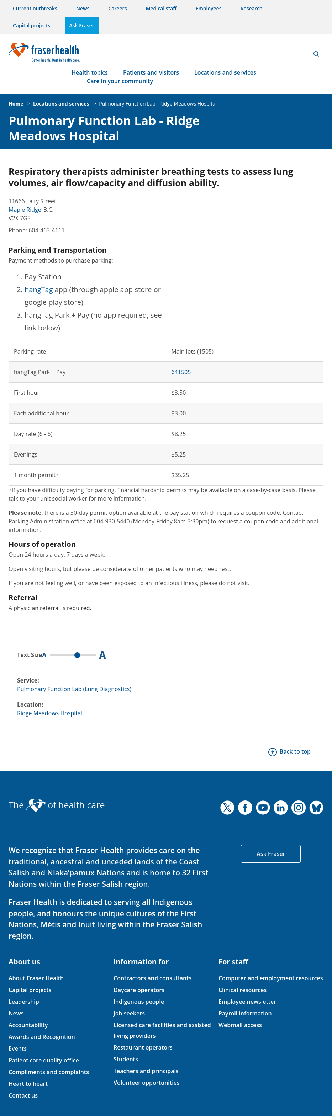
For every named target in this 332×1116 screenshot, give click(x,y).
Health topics (90, 72)
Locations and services (225, 72)
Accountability (28, 1025)
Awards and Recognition (42, 1037)
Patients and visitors (151, 72)
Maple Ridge (25, 210)
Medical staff (161, 8)
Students (126, 1059)
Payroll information (245, 1013)
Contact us (23, 1095)
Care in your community (120, 81)
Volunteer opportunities (147, 1083)
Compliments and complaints (49, 1072)
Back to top (295, 751)
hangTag (39, 289)
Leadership (24, 1002)
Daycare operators (139, 990)
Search (316, 54)
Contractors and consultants (152, 978)
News (82, 8)
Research (252, 8)
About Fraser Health (36, 978)
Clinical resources (242, 990)
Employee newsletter (247, 1002)
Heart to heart (28, 1084)
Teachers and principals (146, 1071)
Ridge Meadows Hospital (49, 713)
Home (16, 103)
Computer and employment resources (270, 978)
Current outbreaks (35, 8)
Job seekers (129, 1013)
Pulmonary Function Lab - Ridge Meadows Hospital (157, 103)
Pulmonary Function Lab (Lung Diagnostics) (74, 689)
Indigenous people (139, 1002)
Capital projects (31, 25)
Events (18, 1048)
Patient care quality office (44, 1060)
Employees (209, 8)
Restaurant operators (143, 1047)
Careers (117, 8)
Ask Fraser (81, 25)
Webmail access (240, 1025)
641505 (181, 372)
